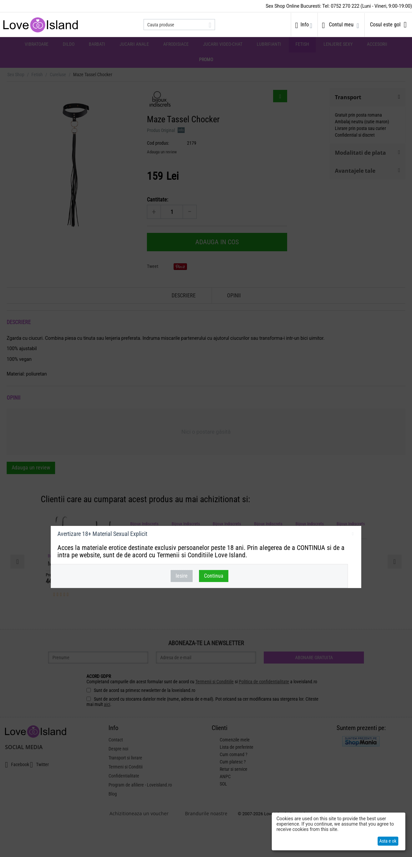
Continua (213, 576)
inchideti (353, 535)
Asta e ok (387, 841)
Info (304, 24)
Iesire (182, 576)
